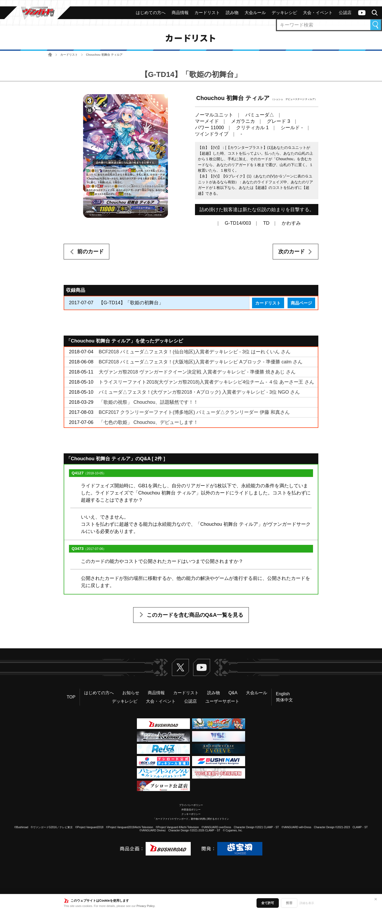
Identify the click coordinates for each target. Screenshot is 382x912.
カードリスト (69, 54)
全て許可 (267, 903)
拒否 (289, 903)
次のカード (291, 251)
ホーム (50, 55)
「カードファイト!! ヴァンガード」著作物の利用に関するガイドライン (191, 819)
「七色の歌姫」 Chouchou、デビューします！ (148, 422)
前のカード (90, 251)
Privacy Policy (146, 905)
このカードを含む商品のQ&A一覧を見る (195, 615)
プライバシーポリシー (191, 805)
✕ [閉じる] (375, 899)
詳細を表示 (306, 903)
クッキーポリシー (191, 814)
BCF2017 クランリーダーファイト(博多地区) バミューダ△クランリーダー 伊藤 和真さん (194, 412)
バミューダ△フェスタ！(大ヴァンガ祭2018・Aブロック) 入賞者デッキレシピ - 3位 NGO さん (199, 392)
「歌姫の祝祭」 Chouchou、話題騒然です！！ (148, 402)
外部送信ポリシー (191, 809)
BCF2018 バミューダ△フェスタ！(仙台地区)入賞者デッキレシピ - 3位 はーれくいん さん (194, 351)
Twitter (180, 667)
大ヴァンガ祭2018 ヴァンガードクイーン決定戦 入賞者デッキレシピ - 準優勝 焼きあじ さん (197, 372)
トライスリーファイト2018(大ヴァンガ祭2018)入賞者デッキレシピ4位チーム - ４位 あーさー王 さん (206, 382)
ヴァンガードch (362, 12)
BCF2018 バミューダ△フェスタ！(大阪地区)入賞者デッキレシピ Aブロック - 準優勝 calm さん (200, 361)
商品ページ (301, 303)
